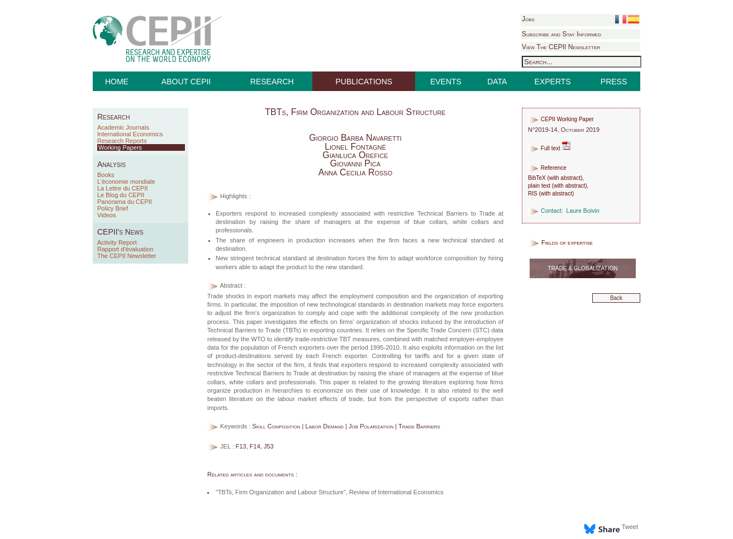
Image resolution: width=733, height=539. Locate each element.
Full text (549, 148)
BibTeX (537, 178)
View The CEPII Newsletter (561, 47)
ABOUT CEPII (186, 81)
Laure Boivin (583, 210)
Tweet (630, 526)
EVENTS (445, 81)
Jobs (528, 19)
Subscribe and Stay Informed (561, 34)
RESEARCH (272, 81)
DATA (497, 81)
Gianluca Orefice (355, 155)
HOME (116, 81)
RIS (532, 193)
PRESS (614, 81)
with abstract (564, 178)
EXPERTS (553, 81)
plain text (539, 186)
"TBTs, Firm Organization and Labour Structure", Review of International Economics (330, 492)
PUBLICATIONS (364, 81)
